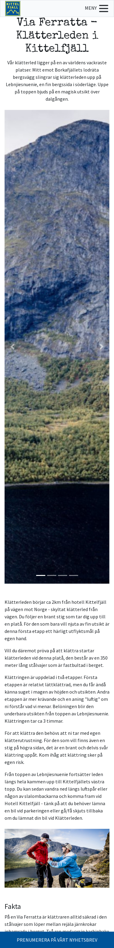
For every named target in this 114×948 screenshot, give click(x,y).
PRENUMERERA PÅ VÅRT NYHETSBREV (57, 940)
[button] (12, 347)
